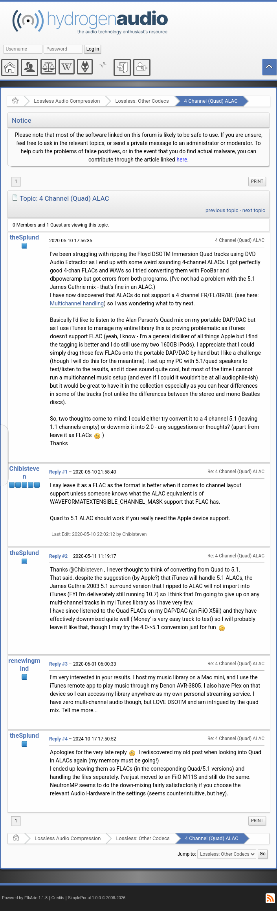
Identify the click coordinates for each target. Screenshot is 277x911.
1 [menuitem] (16, 181)
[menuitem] (257, 181)
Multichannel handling (77, 303)
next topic (253, 210)
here (181, 159)
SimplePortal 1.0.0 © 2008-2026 (96, 898)
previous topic (221, 210)
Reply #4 (58, 739)
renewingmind (24, 664)
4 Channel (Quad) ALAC (211, 101)
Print (257, 181)
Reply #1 (58, 472)
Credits (57, 898)
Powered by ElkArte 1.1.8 (25, 898)
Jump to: (187, 854)
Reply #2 (58, 556)
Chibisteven (24, 472)
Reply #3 (58, 664)
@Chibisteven (86, 569)
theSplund (24, 237)
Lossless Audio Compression (67, 101)
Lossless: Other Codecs (142, 101)
